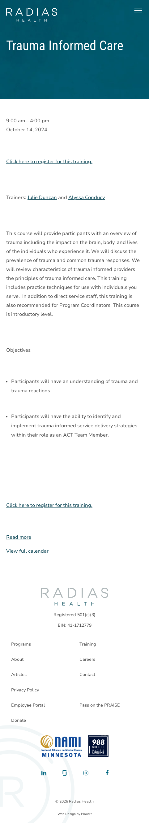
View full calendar (27, 551)
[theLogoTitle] (31, 15)
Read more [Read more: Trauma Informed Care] (18, 537)
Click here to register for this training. (49, 161)
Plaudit (86, 814)
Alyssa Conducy (86, 197)
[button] (138, 10)
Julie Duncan (42, 197)
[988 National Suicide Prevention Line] (98, 746)
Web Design (66, 814)
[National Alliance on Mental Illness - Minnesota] (61, 746)
